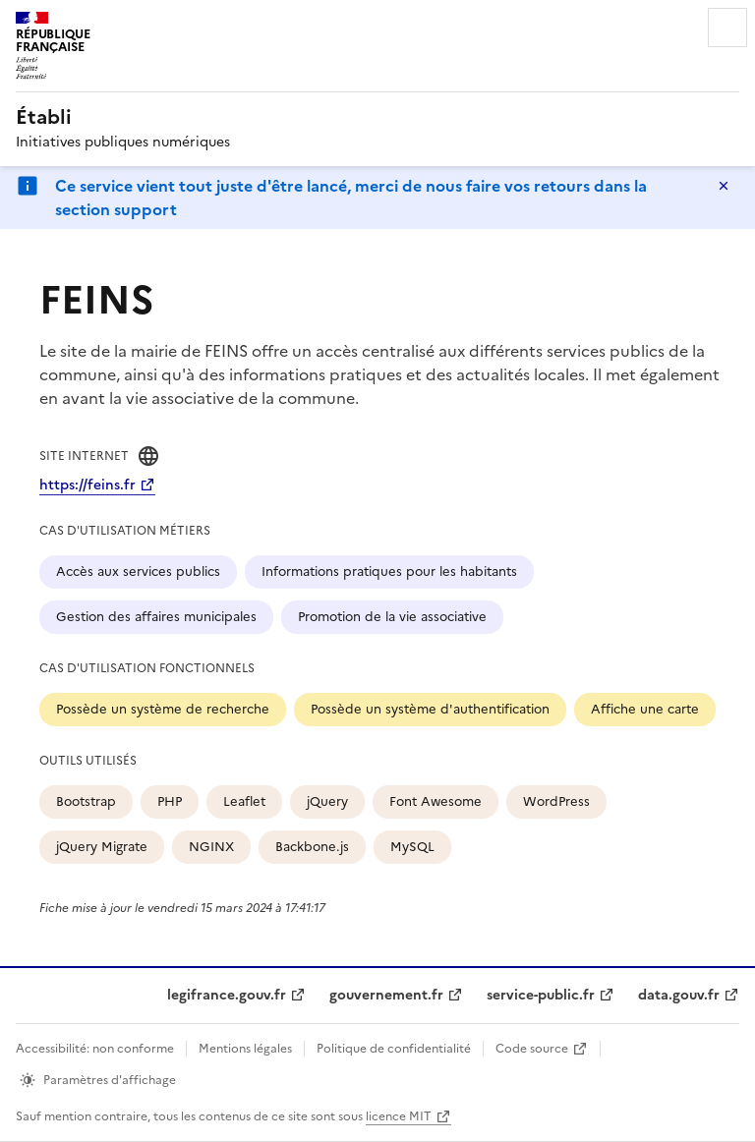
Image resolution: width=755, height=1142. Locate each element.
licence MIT (399, 1116)
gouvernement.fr (386, 995)
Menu (727, 27)
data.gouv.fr (679, 995)
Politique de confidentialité (394, 1048)
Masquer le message (723, 185)
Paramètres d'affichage (109, 1080)
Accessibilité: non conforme (95, 1048)
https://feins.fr (87, 485)
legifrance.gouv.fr (226, 995)
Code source (531, 1048)
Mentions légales (245, 1048)
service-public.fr (541, 995)
